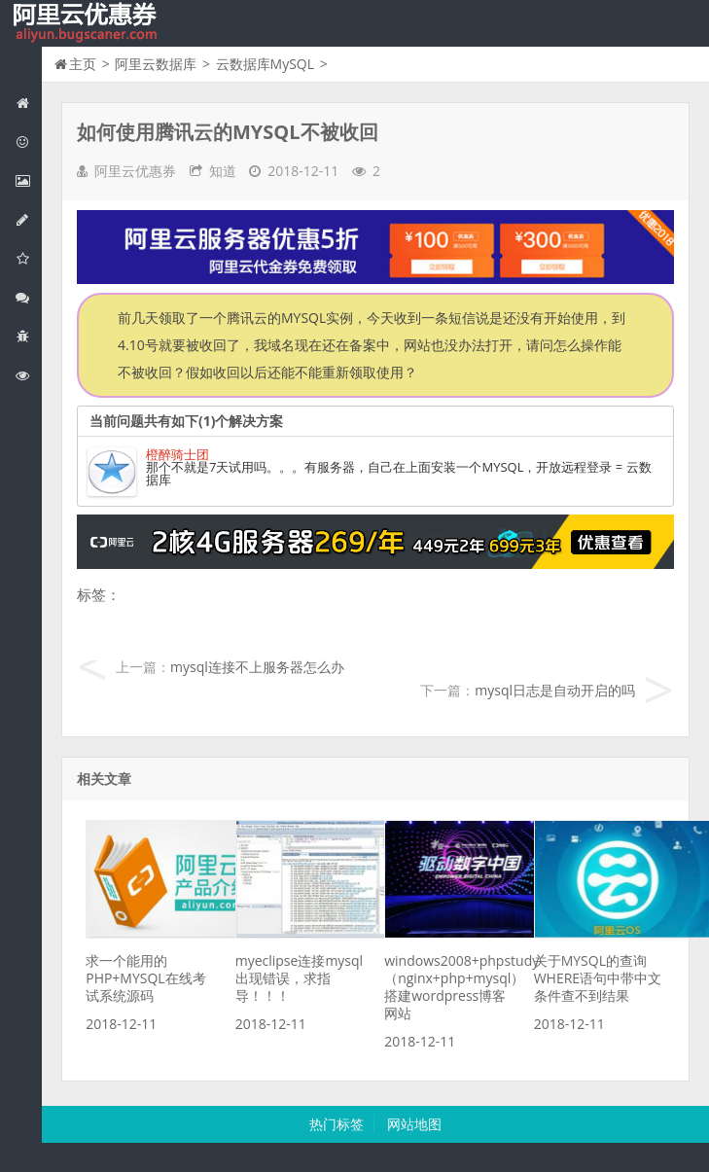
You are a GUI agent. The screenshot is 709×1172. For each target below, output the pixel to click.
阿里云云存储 (28, 258)
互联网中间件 (28, 336)
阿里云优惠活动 (28, 141)
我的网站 (87, 23)
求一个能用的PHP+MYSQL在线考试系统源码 (145, 978)
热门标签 (336, 1124)
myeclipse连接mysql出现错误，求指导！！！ (299, 978)
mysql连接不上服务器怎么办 (257, 666)
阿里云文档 (28, 375)
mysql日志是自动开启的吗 (555, 690)
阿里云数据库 (28, 219)
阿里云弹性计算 (28, 180)
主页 (82, 63)
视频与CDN (28, 297)
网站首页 (28, 102)
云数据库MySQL (265, 63)
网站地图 (414, 1124)
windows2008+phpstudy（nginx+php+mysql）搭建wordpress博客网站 (461, 986)
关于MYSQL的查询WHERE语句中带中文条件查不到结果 (597, 978)
